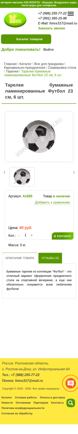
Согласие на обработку (17, 413)
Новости (7, 402)
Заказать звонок (51, 28)
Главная (10, 64)
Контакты (57, 402)
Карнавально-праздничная (24, 67)
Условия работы (26, 397)
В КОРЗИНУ (62, 236)
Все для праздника (48, 64)
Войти (48, 49)
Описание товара (19, 258)
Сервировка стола (62, 67)
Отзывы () (50, 258)
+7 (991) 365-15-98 (52, 18)
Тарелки (12, 71)
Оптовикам (23, 402)
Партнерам (40, 402)
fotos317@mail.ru (63, 23)
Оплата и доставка (52, 397)
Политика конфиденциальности (22, 408)
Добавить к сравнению (52, 202)
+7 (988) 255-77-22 (52, 13)
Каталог (25, 64)
